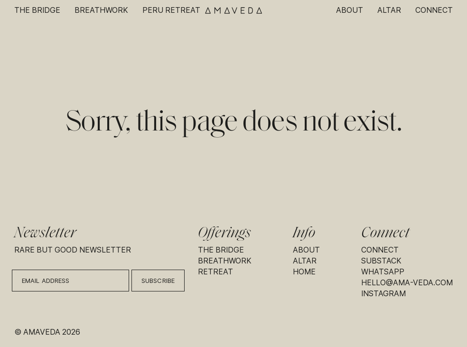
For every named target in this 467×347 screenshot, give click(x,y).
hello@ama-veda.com (407, 282)
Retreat (215, 271)
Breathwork (101, 10)
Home (304, 271)
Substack (381, 260)
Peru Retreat (171, 10)
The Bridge (37, 10)
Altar (389, 10)
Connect (434, 10)
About (349, 10)
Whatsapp (382, 271)
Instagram (383, 293)
